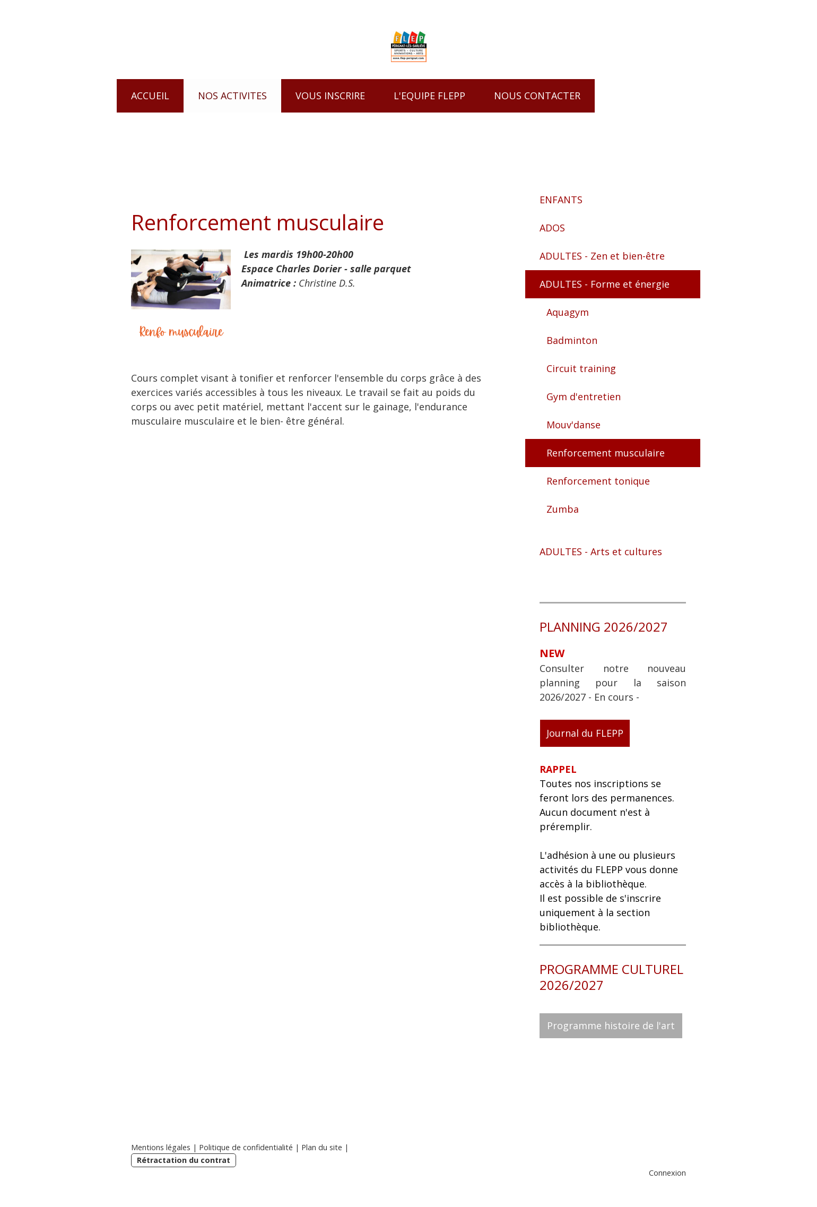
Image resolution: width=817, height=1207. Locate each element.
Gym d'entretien (583, 396)
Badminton (571, 340)
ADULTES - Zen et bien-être (602, 255)
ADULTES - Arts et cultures (601, 551)
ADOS (552, 227)
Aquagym (567, 312)
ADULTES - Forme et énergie (605, 284)
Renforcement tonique (598, 481)
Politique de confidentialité (246, 1147)
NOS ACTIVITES (232, 95)
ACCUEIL (150, 95)
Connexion (667, 1173)
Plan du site (321, 1147)
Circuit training (581, 368)
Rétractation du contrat (183, 1160)
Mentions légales (160, 1147)
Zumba (562, 509)
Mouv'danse (573, 424)
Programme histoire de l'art (611, 1025)
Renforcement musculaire (605, 452)
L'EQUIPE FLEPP (429, 95)
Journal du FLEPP (584, 733)
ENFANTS (561, 199)
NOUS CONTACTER (537, 95)
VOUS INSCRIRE (330, 95)
